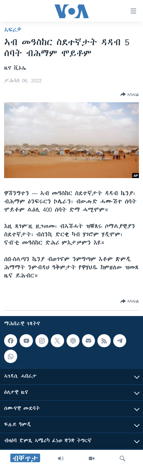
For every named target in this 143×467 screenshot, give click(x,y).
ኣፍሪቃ (12, 29)
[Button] (129, 94)
